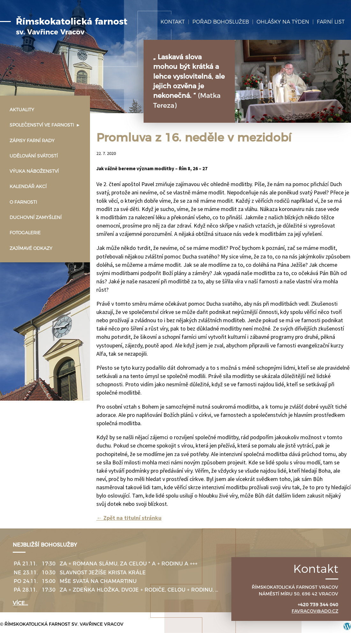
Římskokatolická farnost (71, 26)
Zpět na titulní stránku (128, 517)
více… (20, 603)
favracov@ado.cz (315, 611)
